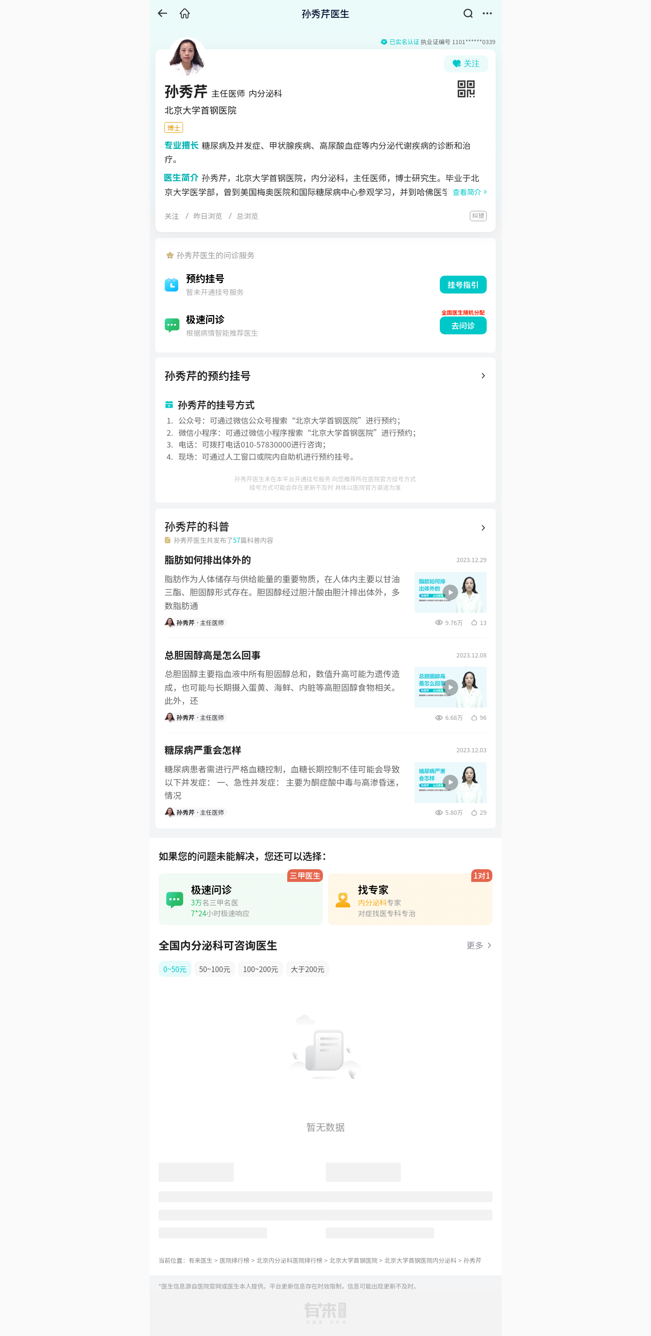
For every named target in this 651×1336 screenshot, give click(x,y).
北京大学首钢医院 (353, 1260)
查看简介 (466, 191)
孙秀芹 (472, 1260)
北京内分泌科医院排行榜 (289, 1260)
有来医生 (201, 1260)
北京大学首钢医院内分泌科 (420, 1260)
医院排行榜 (235, 1260)
